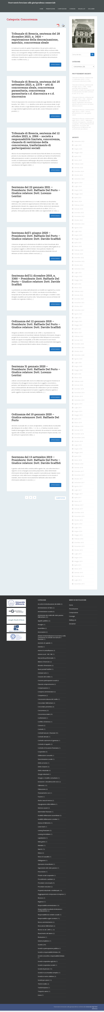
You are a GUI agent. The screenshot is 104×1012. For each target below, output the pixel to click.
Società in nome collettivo (46, 978)
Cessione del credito (44, 678)
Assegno (40, 626)
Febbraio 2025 (78, 165)
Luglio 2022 (78, 274)
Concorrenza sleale (44, 715)
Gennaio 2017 (78, 510)
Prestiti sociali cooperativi (46, 877)
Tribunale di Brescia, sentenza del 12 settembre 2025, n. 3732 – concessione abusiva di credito (82, 80)
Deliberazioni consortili (45, 757)
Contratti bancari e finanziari (46, 734)
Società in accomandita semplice (48, 974)
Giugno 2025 (78, 150)
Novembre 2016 (79, 518)
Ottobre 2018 (78, 443)
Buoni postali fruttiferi (44, 670)
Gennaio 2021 (78, 341)
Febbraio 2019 (78, 428)
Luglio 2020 (78, 364)
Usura (39, 996)
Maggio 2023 (78, 240)
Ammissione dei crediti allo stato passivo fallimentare (50, 617)
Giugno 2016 (78, 533)
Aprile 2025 (77, 158)
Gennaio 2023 (78, 255)
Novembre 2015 (79, 548)
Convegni (72, 10)
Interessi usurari (43, 809)
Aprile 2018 (77, 458)
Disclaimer (91, 10)
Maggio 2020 (78, 371)
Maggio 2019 (78, 416)
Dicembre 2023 (79, 214)
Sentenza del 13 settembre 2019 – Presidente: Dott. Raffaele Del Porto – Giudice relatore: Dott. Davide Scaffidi (36, 461)
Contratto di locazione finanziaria (48, 749)
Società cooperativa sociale (46, 966)
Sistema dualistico (43, 942)
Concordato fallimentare (45, 704)
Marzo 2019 (78, 424)
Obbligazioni (41, 862)
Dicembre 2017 (79, 473)
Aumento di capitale (44, 644)
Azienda (40, 648)
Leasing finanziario (43, 832)
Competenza (42, 697)
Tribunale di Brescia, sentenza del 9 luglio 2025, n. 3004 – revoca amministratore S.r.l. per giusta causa (83, 113)
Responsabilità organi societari (47, 920)
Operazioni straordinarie (45, 865)
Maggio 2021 (78, 326)
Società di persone (43, 970)
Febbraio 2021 (78, 338)
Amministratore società (45, 613)
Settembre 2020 (79, 356)
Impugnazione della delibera (46, 805)
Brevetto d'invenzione (44, 667)
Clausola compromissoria (46, 685)
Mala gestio (41, 843)
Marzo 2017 (78, 503)
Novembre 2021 (79, 304)
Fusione (40, 798)
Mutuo (40, 854)
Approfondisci (55, 66)
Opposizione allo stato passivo (47, 869)
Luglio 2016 (78, 529)
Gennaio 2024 (78, 210)
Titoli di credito (42, 985)
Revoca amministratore (45, 923)
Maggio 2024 (78, 195)
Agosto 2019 (78, 405)
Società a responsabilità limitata (48, 953)
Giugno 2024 (78, 191)
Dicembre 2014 (79, 578)
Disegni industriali (43, 775)
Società (40, 946)
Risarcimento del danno (45, 935)
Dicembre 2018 (79, 435)
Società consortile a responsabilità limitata (51, 957)
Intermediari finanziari (44, 813)
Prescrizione (41, 873)
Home (41, 10)
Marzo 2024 (78, 203)
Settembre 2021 (79, 311)
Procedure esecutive (44, 888)
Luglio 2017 (78, 491)
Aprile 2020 (77, 375)
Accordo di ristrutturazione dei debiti (49, 605)
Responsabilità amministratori (47, 907)
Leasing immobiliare (44, 835)
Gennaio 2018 (78, 469)
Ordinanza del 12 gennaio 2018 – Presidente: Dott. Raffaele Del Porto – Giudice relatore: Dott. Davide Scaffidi (36, 325)
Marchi (40, 850)
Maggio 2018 (78, 454)
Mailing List (81, 10)
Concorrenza (42, 712)
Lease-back (41, 828)
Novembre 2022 (79, 263)
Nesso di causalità (43, 858)
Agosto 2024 (78, 184)
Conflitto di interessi (44, 723)
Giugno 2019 (78, 413)
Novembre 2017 (79, 476)
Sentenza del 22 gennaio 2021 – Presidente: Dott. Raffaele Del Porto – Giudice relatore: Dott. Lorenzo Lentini (36, 193)
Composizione (62, 10)
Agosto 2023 (78, 229)
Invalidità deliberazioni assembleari (48, 817)
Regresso (41, 903)
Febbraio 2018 (78, 465)
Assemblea (41, 629)
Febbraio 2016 (78, 540)
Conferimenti (42, 719)
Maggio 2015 (78, 563)
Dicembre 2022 (79, 259)
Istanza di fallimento (44, 824)
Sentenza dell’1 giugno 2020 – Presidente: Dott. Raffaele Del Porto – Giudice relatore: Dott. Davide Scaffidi (36, 237)
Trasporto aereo (43, 993)
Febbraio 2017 (78, 506)
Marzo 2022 (78, 289)
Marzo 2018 (78, 461)
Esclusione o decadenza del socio (48, 783)
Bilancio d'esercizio (44, 663)
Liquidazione (42, 839)
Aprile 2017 (77, 499)
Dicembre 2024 (79, 173)
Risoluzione (41, 938)
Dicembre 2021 (79, 300)
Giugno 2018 (78, 450)
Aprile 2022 (77, 285)
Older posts (60, 499)
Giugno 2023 (78, 236)
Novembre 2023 (79, 218)
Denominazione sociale (45, 760)
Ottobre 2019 (78, 398)
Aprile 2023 (77, 244)
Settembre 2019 (79, 401)
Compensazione (43, 689)
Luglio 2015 (78, 555)
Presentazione (50, 10)
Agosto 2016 (78, 525)
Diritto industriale (43, 772)
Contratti (40, 730)
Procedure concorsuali (45, 884)
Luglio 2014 (78, 581)
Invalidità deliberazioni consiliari (47, 820)
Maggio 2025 (78, 154)
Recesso (40, 899)
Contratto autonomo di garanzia (48, 742)
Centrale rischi (42, 674)
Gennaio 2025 (78, 169)
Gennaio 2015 (78, 574)
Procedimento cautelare (45, 880)
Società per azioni (43, 981)
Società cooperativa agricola (47, 963)
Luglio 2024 (78, 188)
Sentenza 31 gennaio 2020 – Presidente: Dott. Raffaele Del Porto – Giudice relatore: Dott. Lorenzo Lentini (36, 372)
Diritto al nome (42, 764)
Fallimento (41, 787)
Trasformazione (43, 989)
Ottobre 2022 (78, 266)
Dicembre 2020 (79, 345)
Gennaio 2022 (78, 296)
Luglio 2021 (78, 319)
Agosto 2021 (78, 315)
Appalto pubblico (43, 622)
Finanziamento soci (44, 794)
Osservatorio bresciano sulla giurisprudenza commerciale (31, 3)
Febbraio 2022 (78, 293)
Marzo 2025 (78, 161)
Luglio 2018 (78, 446)
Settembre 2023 (79, 225)
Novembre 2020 (79, 349)
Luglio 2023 (78, 233)
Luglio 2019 (78, 409)
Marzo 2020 (78, 379)
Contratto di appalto (44, 745)
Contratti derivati (43, 738)
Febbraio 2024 (78, 206)
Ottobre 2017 (78, 480)
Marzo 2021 (78, 334)
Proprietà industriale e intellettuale (48, 892)
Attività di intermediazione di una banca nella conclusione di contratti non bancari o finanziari (52, 638)
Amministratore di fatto (45, 609)
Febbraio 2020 (78, 383)
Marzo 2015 (78, 570)
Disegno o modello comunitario (48, 779)
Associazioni (42, 633)
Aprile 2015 (77, 566)
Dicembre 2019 (79, 390)
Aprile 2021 (77, 330)
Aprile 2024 (77, 199)
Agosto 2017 (78, 488)
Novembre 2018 (79, 439)
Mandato (41, 847)
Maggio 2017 (78, 495)
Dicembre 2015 (79, 544)
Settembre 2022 (79, 270)
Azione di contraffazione (45, 652)
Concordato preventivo (45, 708)
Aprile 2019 (77, 420)
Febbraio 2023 (78, 251)
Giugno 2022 (78, 278)
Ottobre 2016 (78, 521)
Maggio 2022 (78, 281)
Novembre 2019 (79, 394)
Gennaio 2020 (78, 386)
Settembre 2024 (79, 180)
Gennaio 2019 (78, 431)
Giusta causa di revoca (45, 802)
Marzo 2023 (78, 248)
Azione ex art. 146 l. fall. (45, 655)
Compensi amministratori (46, 693)
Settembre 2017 (79, 484)
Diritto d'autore (42, 768)
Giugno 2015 (78, 559)
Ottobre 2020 (78, 353)
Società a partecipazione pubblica (48, 950)
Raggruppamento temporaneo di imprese (51, 895)
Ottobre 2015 (78, 551)
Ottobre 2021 (78, 308)
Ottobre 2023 (78, 221)
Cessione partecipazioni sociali (47, 682)
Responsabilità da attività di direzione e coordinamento (50, 911)
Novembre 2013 (79, 585)
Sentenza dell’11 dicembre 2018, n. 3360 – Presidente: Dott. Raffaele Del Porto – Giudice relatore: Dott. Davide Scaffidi (36, 281)
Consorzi (40, 727)
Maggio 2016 (78, 536)
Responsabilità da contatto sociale (48, 916)
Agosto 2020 (78, 360)
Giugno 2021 (78, 323)
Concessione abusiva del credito (48, 700)
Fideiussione (42, 790)
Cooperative (41, 753)
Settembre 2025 (79, 143)
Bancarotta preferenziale (45, 659)
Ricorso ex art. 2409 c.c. (45, 931)
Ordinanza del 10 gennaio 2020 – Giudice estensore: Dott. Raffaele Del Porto (35, 418)
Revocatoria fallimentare (45, 927)
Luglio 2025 (78, 146)
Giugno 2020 (78, 368)
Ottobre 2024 (78, 176)
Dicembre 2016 (79, 514)
